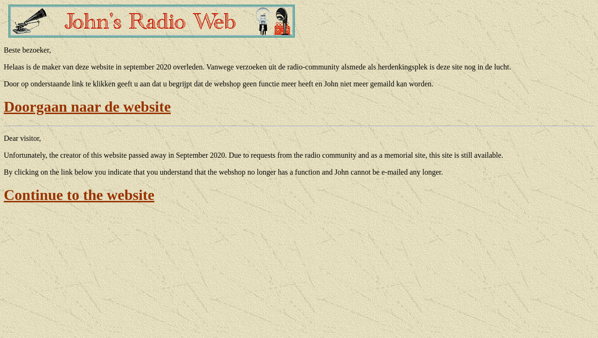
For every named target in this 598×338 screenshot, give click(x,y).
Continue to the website (79, 194)
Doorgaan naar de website (87, 106)
